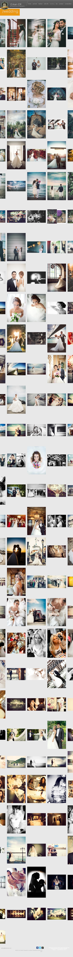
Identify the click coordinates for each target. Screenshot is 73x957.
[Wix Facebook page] (37, 948)
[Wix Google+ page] (42, 948)
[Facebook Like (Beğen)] (24, 948)
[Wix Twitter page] (40, 948)
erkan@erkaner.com (6, 948)
